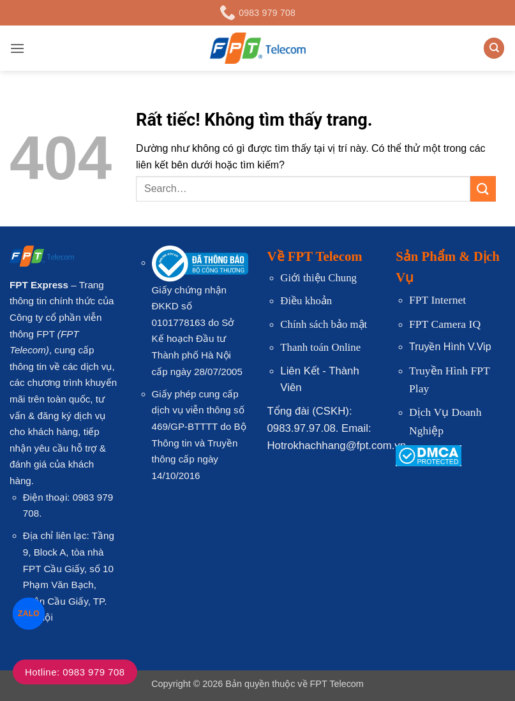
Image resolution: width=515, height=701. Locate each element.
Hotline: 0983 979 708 (75, 672)
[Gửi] (483, 188)
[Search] (494, 48)
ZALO (28, 613)
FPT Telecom (337, 684)
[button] (17, 48)
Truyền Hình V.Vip (450, 346)
